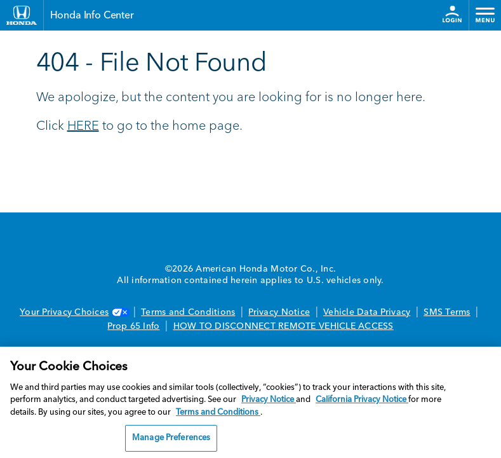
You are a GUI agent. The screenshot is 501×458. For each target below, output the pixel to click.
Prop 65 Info (133, 326)
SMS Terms (447, 312)
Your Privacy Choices (74, 312)
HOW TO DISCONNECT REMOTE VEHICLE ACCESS (283, 326)
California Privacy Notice (362, 400)
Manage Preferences (171, 438)
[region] (250, 402)
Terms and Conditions (188, 312)
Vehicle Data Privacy (366, 312)
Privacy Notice (279, 312)
